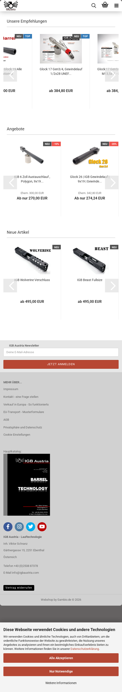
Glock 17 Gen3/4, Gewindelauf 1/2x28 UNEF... (61, 157)
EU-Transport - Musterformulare (23, 498)
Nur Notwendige (61, 671)
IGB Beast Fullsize (89, 366)
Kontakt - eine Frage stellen (20, 483)
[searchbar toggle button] (93, 5)
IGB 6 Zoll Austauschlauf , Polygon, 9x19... (32, 265)
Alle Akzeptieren (61, 658)
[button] (10, 161)
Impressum (10, 475)
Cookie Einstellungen (16, 521)
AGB (6, 506)
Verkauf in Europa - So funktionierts (26, 490)
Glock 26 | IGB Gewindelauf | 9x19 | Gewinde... (89, 265)
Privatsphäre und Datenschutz (22, 513)
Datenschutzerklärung (85, 649)
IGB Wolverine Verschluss (32, 366)
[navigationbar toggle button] (116, 5)
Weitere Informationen (61, 683)
